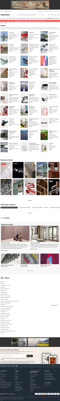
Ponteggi (50, 108)
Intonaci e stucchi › (4, 294)
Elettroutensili (11, 120)
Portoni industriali (12, 146)
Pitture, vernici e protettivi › (6, 295)
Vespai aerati (31, 48)
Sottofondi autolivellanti (53, 74)
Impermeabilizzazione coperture (34, 46)
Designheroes (17, 390)
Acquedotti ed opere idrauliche (14, 137)
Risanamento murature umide (14, 109)
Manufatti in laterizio (32, 109)
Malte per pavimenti (52, 75)
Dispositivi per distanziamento (34, 148)
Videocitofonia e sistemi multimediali (15, 98)
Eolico (30, 136)
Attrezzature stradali (52, 135)
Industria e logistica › (4, 329)
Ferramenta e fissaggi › (5, 322)
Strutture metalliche (12, 35)
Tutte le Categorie (54, 305)
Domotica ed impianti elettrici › (6, 308)
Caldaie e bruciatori (52, 85)
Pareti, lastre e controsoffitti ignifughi (35, 99)
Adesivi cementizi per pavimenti (54, 76)
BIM (9, 11)
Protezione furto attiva (53, 97)
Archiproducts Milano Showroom (6, 382)
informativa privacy (19, 361)
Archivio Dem (17, 384)
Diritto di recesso (33, 385)
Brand (16, 374)
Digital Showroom (48, 385)
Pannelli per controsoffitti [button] (37, 207)
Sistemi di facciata (52, 37)
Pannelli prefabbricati (12, 59)
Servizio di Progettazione (34, 374)
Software (51, 143)
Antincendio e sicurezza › (5, 309)
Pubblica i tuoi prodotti (48, 373)
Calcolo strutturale (52, 147)
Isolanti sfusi (11, 46)
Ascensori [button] (46, 207)
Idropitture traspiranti (52, 62)
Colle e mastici (11, 73)
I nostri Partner (3, 376)
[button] (56, 11)
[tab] (9, 207)
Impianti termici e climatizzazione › (7, 306)
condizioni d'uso (12, 361)
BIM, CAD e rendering (52, 146)
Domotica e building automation (14, 97)
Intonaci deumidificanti (33, 62)
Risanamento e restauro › (5, 313)
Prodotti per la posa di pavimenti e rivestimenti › (10, 301)
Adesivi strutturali (12, 75)
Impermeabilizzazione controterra (35, 47)
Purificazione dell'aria (32, 147)
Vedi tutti (50, 40)
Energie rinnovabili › (4, 325)
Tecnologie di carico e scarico (14, 148)
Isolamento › (3, 287)
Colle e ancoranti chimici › (5, 297)
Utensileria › (3, 318)
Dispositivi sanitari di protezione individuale (36, 149)
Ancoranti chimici (12, 74)
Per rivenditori (45, 11)
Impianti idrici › (3, 304)
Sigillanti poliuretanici (32, 74)
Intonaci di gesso (32, 58)
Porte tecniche (11, 147)
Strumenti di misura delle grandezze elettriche (37, 124)
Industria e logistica (13, 143)
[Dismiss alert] (58, 21)
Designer (16, 376)
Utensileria (11, 119)
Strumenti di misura (32, 121)
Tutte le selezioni (29, 270)
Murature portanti (12, 37)
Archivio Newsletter (18, 382)
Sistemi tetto (31, 36)
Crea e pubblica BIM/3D (49, 374)
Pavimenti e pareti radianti (53, 87)
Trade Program (51, 11)
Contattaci (2, 379)
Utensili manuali (11, 121)
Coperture (31, 32)
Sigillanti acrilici (31, 73)
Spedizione (32, 382)
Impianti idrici (32, 82)
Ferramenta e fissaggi (54, 119)
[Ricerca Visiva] (43, 15)
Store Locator (32, 379)
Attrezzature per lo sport (53, 136)
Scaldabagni (31, 87)
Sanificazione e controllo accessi (34, 146)
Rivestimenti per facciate (53, 36)
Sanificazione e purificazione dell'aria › (8, 331)
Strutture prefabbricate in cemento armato (16, 34)
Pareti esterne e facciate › (5, 285)
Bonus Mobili (32, 381)
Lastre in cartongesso (12, 58)
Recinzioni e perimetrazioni (53, 137)
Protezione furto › (4, 311)
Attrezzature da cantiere (53, 110)
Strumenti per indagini (32, 125)
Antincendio (51, 148)
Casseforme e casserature (53, 109)
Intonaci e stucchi (33, 56)
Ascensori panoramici (12, 88)
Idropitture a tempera (52, 63)
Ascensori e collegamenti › (6, 302)
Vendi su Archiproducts (49, 376)
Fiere (16, 379)
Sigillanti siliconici (32, 70)
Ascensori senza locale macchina (14, 86)
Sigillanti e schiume (33, 69)
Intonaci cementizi (32, 59)
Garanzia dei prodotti (33, 384)
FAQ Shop (31, 390)
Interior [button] (2, 11)
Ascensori (10, 85)
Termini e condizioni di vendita (35, 387)
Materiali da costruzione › (5, 315)
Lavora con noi (3, 381)
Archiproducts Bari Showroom (6, 384)
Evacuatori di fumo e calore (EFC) (34, 98)
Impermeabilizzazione (34, 44)
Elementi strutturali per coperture (34, 37)
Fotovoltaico (31, 132)
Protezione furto (53, 94)
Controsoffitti (52, 44)
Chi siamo (2, 373)
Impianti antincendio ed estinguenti (35, 97)
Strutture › (2, 281)
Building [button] (6, 11)
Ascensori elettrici (12, 87)
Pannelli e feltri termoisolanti (14, 48)
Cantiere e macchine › (5, 316)
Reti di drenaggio (32, 86)
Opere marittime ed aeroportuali (14, 136)
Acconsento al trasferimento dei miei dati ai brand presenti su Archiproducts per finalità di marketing (15, 359)
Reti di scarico (31, 85)
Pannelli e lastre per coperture (34, 34)
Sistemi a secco (12, 56)
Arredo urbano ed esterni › (5, 327)
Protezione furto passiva (53, 96)
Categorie (17, 373)
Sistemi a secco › (4, 292)
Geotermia (30, 135)
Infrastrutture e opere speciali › (6, 323)
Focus (16, 381)
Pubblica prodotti (39, 11)
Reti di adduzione (32, 84)
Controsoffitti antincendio (53, 47)
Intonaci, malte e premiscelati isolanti (15, 47)
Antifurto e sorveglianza (13, 99)
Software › (2, 332)
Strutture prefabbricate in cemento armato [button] (9, 207)
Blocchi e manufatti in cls (33, 110)
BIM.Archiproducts (18, 387)
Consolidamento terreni (13, 113)
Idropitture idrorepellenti (53, 59)
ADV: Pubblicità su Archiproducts (50, 379)
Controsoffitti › (3, 290)
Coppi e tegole (31, 35)
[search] (17, 15)
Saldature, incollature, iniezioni (14, 124)
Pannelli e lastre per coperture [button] (24, 207)
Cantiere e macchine (53, 106)
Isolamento (11, 44)
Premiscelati (31, 113)
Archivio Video (17, 385)
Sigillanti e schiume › (4, 299)
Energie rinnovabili (33, 131)
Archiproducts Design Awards (6, 385)
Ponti (10, 135)
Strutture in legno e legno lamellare (15, 36)
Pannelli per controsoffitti (53, 46)
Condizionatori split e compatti (54, 88)
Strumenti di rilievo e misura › (6, 320)
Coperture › (3, 283)
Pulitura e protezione (12, 110)
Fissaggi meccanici (52, 120)
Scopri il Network (3, 374)
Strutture (11, 32)
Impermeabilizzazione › (5, 288)
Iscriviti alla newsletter (4, 387)
